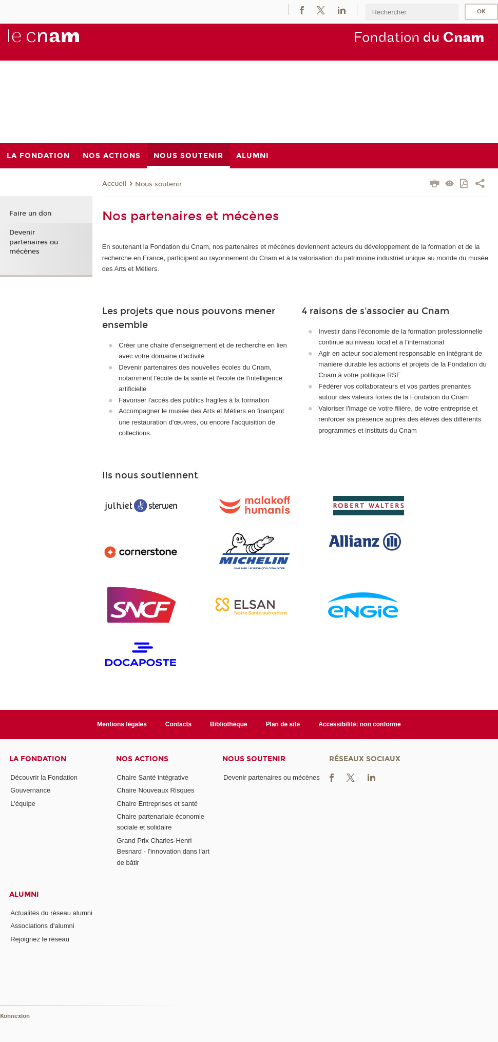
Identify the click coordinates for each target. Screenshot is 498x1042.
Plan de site (283, 724)
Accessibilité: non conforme (359, 724)
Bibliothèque (228, 724)
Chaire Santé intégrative (152, 777)
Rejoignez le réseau (39, 939)
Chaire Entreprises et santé (157, 803)
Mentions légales (122, 724)
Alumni (24, 894)
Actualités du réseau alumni (51, 913)
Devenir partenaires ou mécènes (33, 241)
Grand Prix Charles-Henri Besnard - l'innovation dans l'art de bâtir (163, 851)
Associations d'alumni (42, 926)
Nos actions (142, 759)
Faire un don (30, 213)
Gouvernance (30, 790)
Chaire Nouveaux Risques (156, 790)
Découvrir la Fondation (44, 777)
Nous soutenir (158, 184)
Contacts (178, 724)
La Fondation (37, 759)
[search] (412, 12)
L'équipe (22, 803)
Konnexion (15, 1016)
